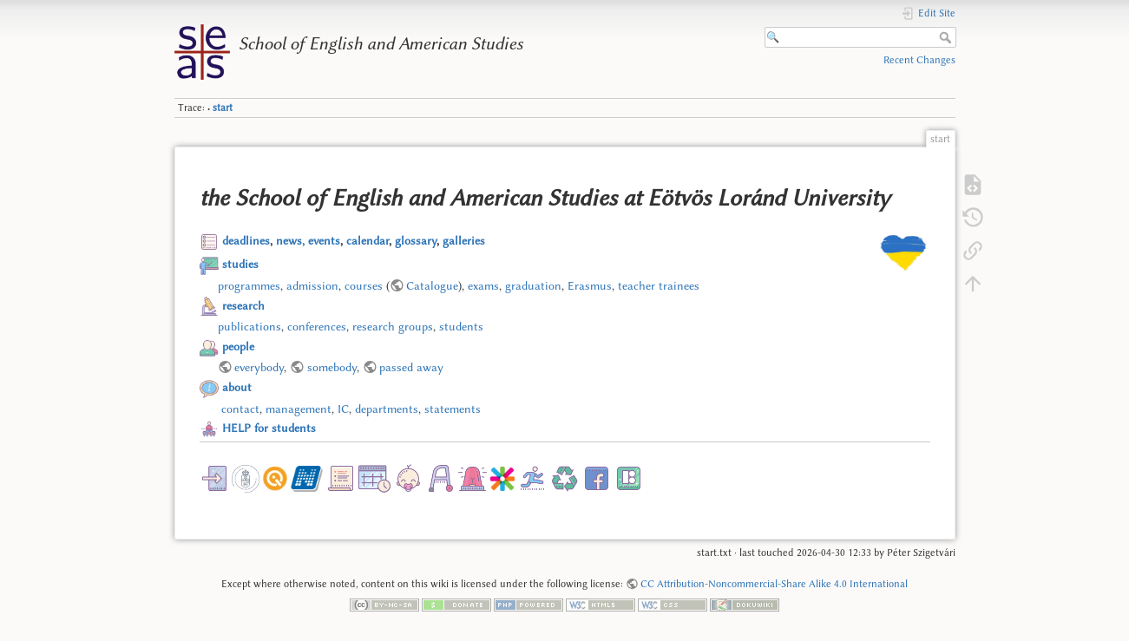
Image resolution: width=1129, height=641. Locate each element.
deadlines (246, 240)
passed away (411, 367)
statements (452, 408)
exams (483, 285)
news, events (308, 240)
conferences (316, 326)
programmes (249, 285)
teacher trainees (658, 285)
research (243, 305)
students (461, 326)
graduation (533, 285)
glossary (416, 240)
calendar (367, 240)
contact (240, 408)
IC (343, 408)
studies (240, 264)
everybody (259, 367)
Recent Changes (919, 60)
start (223, 107)
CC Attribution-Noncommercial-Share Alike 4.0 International (774, 584)
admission (312, 285)
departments (386, 408)
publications (249, 326)
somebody (332, 367)
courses (364, 285)
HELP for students (269, 428)
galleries (464, 240)
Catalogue (432, 285)
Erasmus (590, 285)
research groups (392, 326)
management (298, 408)
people (238, 346)
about (237, 387)
